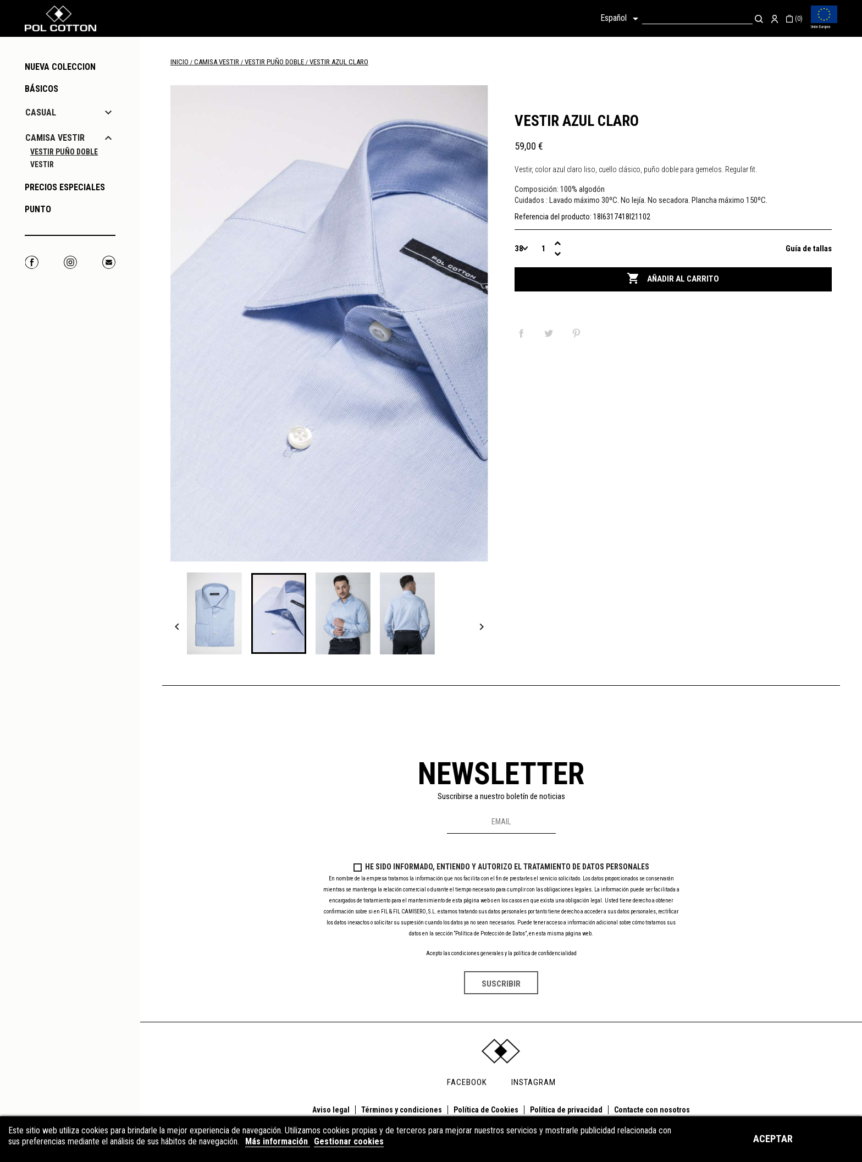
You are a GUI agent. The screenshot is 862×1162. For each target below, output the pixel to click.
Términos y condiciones (401, 1109)
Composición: (537, 189)
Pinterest (578, 333)
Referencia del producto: (553, 216)
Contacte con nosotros (652, 1109)
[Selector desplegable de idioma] (621, 18)
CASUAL (40, 112)
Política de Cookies (486, 1109)
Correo (108, 262)
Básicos (41, 89)
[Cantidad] (544, 249)
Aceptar (773, 1138)
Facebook (31, 262)
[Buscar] (697, 18)
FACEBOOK (467, 1082)
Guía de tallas (809, 249)
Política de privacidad (566, 1109)
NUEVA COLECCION (60, 67)
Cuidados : (531, 200)
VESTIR (42, 164)
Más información (277, 1141)
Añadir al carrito (673, 279)
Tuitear (551, 333)
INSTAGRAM (533, 1082)
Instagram (70, 262)
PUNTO (38, 209)
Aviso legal (331, 1109)
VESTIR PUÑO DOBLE (64, 151)
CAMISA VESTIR (55, 138)
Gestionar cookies (349, 1141)
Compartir (523, 333)
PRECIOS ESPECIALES (65, 187)
